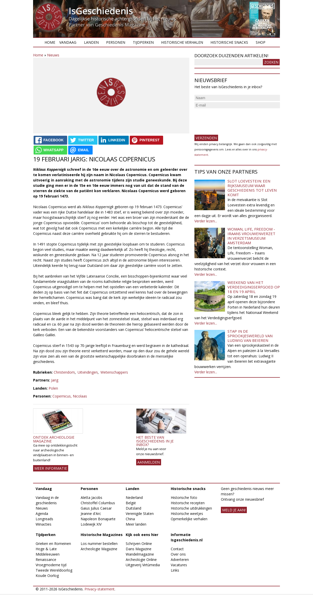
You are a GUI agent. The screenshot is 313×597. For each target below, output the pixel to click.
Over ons (178, 554)
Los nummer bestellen (99, 543)
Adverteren (180, 559)
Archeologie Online (141, 559)
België (131, 502)
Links (175, 570)
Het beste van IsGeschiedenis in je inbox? (155, 441)
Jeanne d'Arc (91, 513)
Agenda (42, 513)
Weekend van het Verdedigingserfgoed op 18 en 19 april (253, 287)
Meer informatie (50, 468)
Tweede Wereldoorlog (54, 570)
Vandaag (67, 42)
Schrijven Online (139, 543)
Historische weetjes (187, 513)
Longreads (44, 518)
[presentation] (233, 119)
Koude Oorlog (47, 575)
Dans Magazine (138, 548)
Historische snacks (229, 42)
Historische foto (184, 497)
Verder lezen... (205, 221)
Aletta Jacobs (91, 497)
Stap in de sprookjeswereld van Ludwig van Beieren (250, 336)
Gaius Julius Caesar (96, 508)
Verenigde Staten (140, 513)
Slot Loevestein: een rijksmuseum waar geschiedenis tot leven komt (252, 187)
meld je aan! (234, 510)
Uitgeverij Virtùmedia (143, 564)
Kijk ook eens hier (142, 534)
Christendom (64, 372)
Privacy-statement (99, 589)
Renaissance (46, 559)
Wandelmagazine (140, 554)
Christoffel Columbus (98, 502)
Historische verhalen (182, 42)
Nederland (134, 497)
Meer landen (136, 524)
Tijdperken (143, 42)
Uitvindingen (88, 372)
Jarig (54, 380)
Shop (260, 42)
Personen (115, 42)
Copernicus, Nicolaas (69, 396)
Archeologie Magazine (99, 548)
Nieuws (53, 55)
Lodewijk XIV (91, 524)
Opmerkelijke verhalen (189, 518)
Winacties (43, 524)
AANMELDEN (148, 462)
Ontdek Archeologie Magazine (53, 439)
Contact (177, 548)
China (130, 518)
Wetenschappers (114, 372)
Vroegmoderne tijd (51, 564)
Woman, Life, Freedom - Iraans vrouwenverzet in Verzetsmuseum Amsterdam (251, 235)
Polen (53, 388)
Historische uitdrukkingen (191, 508)
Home (50, 42)
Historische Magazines (102, 534)
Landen (91, 42)
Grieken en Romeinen (53, 543)
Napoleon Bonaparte (98, 518)
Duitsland (133, 508)
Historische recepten (188, 502)
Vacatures (179, 564)
